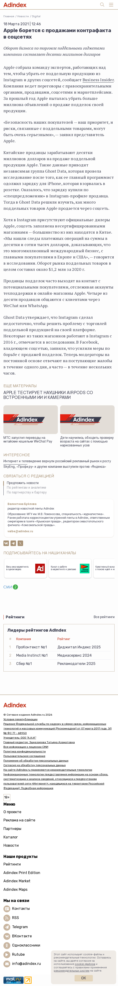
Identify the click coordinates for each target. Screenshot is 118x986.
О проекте (12, 812)
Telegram (20, 927)
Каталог (10, 837)
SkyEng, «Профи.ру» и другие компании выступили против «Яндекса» (54, 467)
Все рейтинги (104, 617)
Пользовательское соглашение (24, 756)
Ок (83, 978)
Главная (8, 16)
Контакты (21, 908)
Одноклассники (26, 945)
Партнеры (12, 828)
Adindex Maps (15, 889)
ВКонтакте (22, 936)
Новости (23, 16)
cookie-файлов (85, 964)
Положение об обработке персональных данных (35, 760)
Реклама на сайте (19, 820)
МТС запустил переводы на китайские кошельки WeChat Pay (27, 440)
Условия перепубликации (20, 719)
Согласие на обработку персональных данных (34, 765)
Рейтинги (12, 864)
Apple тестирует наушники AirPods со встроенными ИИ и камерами (48, 395)
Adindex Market (16, 881)
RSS (15, 918)
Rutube (18, 954)
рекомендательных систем (71, 970)
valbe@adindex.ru (20, 531)
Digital (36, 16)
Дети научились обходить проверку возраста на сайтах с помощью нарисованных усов (87, 442)
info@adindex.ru (26, 963)
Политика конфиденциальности (24, 751)
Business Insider (98, 79)
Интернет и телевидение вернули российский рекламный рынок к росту (57, 461)
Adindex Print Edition (21, 873)
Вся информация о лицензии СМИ (25, 746)
